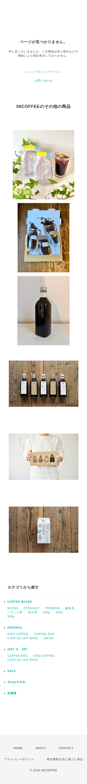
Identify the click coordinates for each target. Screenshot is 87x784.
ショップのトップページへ (44, 71)
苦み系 (32, 612)
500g (11, 616)
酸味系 (69, 608)
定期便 (11, 693)
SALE (11, 671)
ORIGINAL (15, 627)
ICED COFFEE (18, 634)
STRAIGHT (31, 608)
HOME (18, 748)
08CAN (49, 638)
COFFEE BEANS (19, 601)
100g (46, 612)
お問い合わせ (44, 80)
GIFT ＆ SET (17, 649)
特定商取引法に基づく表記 (65, 759)
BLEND (12, 608)
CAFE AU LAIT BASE (22, 638)
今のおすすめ (16, 682)
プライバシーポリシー (19, 759)
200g (59, 612)
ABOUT (40, 748)
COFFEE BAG (44, 634)
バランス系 (15, 612)
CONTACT (66, 748)
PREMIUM (52, 608)
